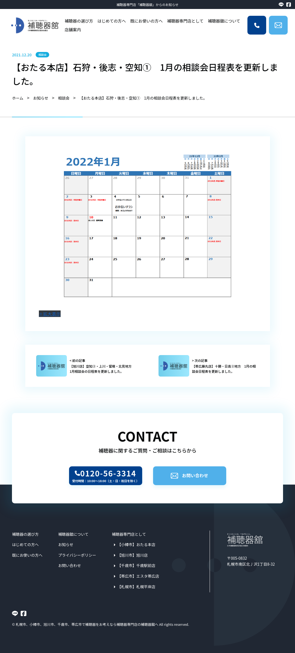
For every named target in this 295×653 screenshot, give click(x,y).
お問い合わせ (189, 475)
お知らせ (65, 544)
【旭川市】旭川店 (132, 555)
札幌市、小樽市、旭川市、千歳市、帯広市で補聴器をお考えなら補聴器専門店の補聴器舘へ (87, 624)
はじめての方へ (111, 21)
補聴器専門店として (185, 21)
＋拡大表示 (50, 313)
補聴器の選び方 (79, 21)
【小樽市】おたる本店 (136, 544)
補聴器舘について (224, 21)
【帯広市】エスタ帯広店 (138, 576)
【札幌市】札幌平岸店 (136, 586)
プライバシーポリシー (77, 555)
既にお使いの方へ (146, 21)
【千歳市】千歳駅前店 (136, 565)
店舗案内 (73, 29)
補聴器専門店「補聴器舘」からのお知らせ (148, 4)
